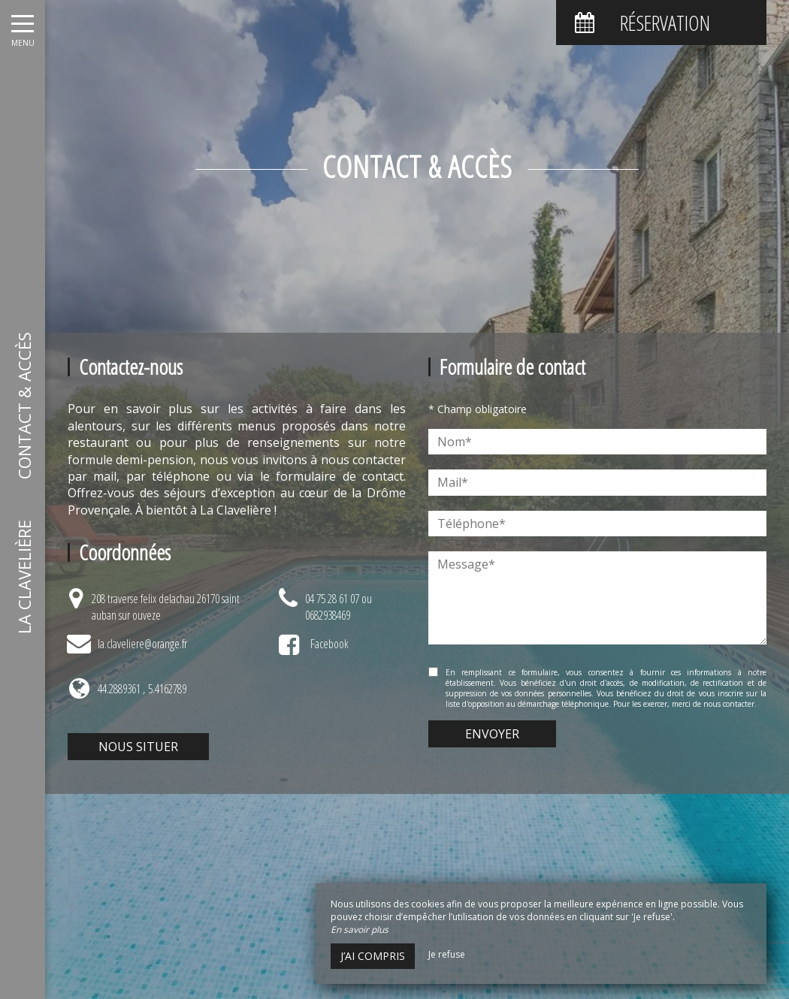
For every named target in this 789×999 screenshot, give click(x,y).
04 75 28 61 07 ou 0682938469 (338, 606)
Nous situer (138, 746)
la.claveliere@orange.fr (142, 643)
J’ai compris (372, 956)
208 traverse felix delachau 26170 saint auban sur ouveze (166, 606)
